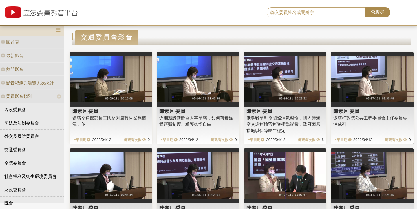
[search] (316, 12)
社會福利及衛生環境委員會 (30, 176)
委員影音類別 (16, 96)
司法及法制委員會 (21, 122)
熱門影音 (12, 69)
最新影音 (12, 55)
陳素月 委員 (85, 111)
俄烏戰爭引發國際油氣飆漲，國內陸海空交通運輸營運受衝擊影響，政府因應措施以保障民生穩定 (283, 124)
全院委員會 (15, 163)
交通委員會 (15, 149)
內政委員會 (15, 109)
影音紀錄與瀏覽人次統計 (27, 82)
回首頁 (10, 41)
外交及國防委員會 (21, 136)
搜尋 (377, 12)
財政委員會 (15, 189)
